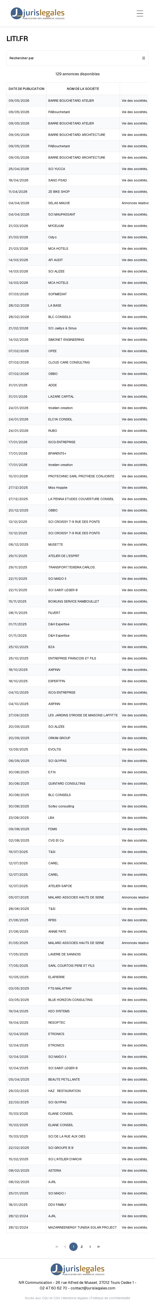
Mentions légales (75, 1298)
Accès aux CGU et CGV (42, 1298)
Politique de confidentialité (110, 1298)
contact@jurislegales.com (93, 1288)
